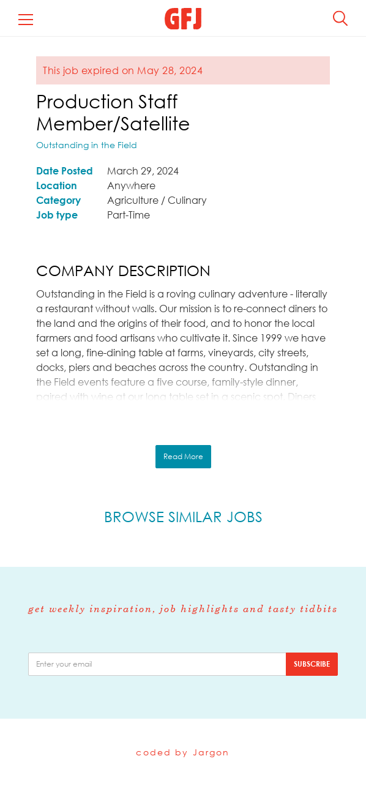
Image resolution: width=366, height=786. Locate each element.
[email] (157, 664)
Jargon (211, 752)
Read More (183, 456)
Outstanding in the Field (86, 145)
